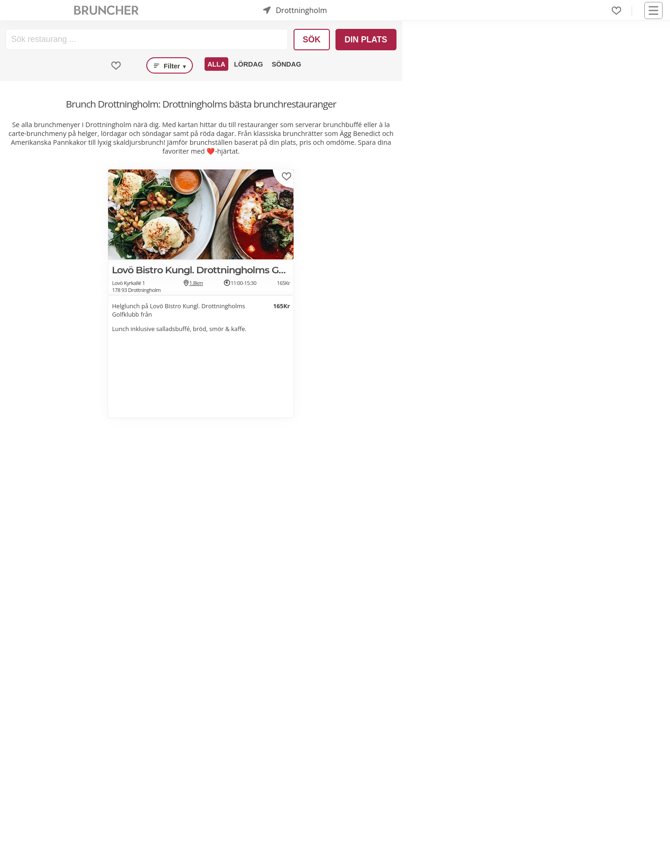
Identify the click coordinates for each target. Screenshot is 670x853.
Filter (169, 65)
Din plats (365, 39)
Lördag (248, 64)
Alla (216, 64)
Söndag (286, 64)
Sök (312, 39)
